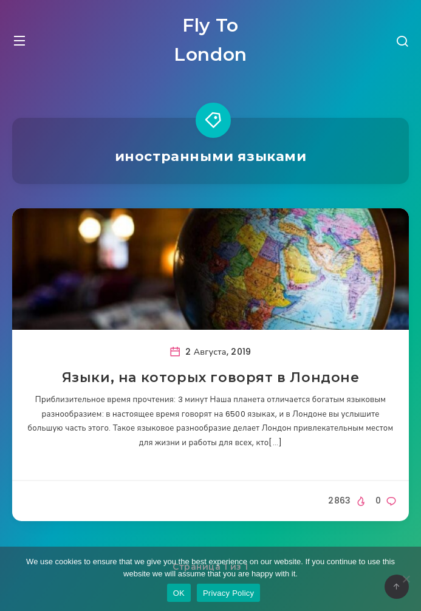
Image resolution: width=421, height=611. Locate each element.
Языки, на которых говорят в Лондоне (211, 377)
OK (179, 593)
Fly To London (210, 40)
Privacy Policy (228, 593)
